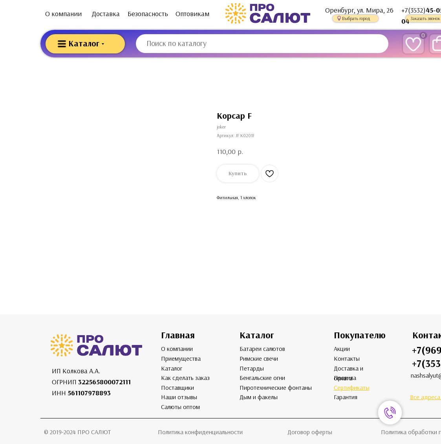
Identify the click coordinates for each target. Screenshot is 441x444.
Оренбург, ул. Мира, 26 (359, 10)
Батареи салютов (262, 348)
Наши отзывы (179, 397)
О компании (63, 13)
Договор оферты (309, 432)
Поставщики (177, 387)
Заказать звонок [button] (425, 18)
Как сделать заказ (185, 378)
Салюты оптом (180, 407)
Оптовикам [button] (192, 13)
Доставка (106, 13)
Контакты (347, 358)
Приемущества (181, 358)
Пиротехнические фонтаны (276, 387)
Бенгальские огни (262, 378)
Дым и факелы (259, 397)
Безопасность (148, 13)
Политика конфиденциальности (200, 432)
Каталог (171, 368)
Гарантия (345, 397)
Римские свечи (259, 358)
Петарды (252, 368)
